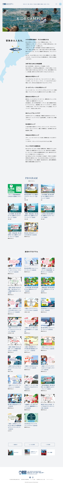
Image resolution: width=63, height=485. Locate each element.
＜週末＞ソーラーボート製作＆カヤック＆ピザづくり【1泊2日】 (31, 387)
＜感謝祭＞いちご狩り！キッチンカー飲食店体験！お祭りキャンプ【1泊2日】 (47, 270)
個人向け (35, 4)
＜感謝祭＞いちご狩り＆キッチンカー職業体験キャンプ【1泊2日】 (31, 406)
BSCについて (25, 4)
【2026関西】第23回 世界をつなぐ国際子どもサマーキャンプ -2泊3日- (47, 196)
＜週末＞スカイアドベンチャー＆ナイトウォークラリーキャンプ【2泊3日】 (14, 270)
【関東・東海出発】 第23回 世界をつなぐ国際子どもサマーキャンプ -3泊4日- (31, 215)
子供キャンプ (32, 4)
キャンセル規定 (32, 479)
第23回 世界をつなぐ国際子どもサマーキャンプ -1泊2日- (31, 196)
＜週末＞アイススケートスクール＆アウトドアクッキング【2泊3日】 (14, 329)
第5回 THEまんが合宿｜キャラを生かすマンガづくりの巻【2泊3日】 (47, 406)
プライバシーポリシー (49, 479)
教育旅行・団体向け (40, 4)
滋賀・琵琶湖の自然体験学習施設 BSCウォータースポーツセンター (8, 4)
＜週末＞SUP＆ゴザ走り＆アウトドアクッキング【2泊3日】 (14, 367)
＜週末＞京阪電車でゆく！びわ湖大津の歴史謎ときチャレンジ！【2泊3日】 (31, 348)
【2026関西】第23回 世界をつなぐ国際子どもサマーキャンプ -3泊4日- (14, 215)
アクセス (48, 4)
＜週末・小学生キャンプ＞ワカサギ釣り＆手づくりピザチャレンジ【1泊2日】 (14, 310)
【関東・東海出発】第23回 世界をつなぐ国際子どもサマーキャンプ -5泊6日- (14, 234)
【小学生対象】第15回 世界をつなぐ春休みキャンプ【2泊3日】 (31, 289)
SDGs (28, 4)
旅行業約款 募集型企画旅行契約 (15, 479)
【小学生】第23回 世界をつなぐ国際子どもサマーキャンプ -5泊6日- (48, 215)
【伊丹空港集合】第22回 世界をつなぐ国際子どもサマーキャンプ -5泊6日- (48, 387)
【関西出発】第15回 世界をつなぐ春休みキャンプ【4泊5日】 (48, 289)
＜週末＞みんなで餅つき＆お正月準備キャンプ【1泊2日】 (31, 329)
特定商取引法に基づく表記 (41, 479)
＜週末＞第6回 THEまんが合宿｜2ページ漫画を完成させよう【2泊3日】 (14, 348)
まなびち (45, 4)
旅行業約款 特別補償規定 (25, 479)
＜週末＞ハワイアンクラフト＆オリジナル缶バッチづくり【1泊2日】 (47, 367)
